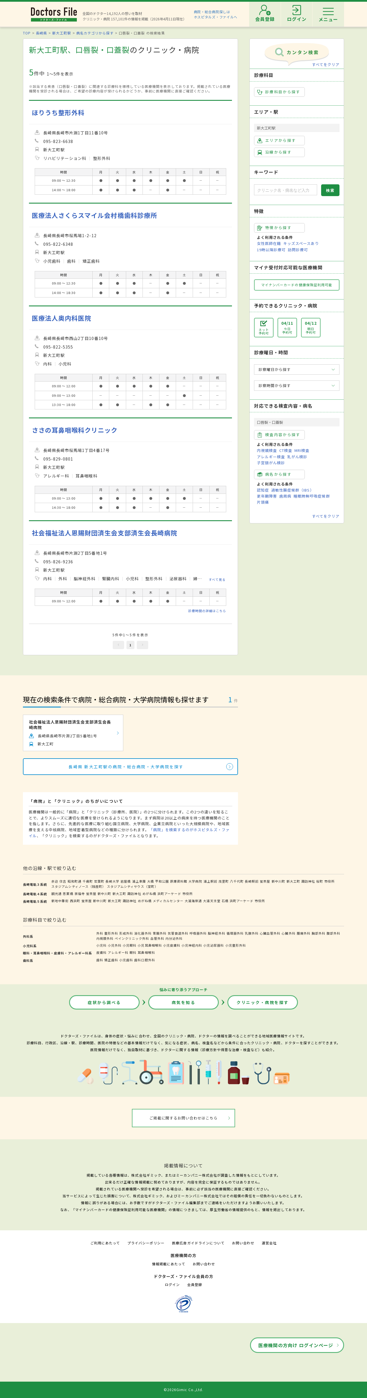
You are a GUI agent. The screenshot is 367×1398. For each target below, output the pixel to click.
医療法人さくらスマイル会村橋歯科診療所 (94, 215)
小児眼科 (129, 945)
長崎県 (41, 32)
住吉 (62, 881)
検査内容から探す (278, 435)
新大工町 (293, 881)
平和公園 (162, 881)
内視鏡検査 (267, 450)
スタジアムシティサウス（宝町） (132, 886)
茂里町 (223, 881)
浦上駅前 (210, 881)
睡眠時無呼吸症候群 (312, 496)
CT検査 (285, 450)
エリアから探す (276, 140)
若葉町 (99, 881)
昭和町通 (74, 881)
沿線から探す (274, 152)
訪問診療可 (298, 249)
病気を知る (184, 1002)
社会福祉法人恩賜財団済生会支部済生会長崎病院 (104, 532)
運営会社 (269, 1242)
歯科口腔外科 (144, 960)
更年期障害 (267, 496)
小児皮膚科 (171, 945)
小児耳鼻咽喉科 (150, 945)
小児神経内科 (191, 945)
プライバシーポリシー (146, 1242)
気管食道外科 (178, 933)
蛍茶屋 (265, 881)
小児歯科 (126, 960)
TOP (27, 32)
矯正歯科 (111, 960)
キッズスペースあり (301, 243)
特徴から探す (274, 228)
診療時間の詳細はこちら (207, 610)
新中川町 (278, 881)
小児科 (101, 945)
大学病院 (195, 881)
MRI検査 (301, 450)
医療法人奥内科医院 (61, 318)
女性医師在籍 (269, 243)
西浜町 (75, 900)
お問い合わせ (243, 1242)
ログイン (172, 1284)
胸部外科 (318, 933)
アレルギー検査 (271, 456)
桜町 (319, 881)
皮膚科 (101, 952)
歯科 (99, 960)
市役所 (329, 881)
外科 (99, 933)
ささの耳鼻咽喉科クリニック (75, 430)
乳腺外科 (252, 933)
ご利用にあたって (105, 1242)
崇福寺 (80, 893)
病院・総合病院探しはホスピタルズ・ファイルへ (216, 14)
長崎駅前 (252, 881)
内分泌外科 (174, 938)
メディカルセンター (168, 900)
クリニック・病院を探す (263, 1002)
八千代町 (237, 881)
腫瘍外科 (304, 933)
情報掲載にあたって (168, 1263)
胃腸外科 (160, 933)
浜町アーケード (169, 893)
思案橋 (68, 893)
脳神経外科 (216, 933)
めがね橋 (149, 893)
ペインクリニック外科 (132, 938)
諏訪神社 (308, 881)
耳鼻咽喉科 (146, 952)
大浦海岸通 (193, 900)
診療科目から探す (278, 92)
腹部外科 (333, 933)
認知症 (263, 490)
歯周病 (285, 496)
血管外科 (157, 938)
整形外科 (111, 933)
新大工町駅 (61, 32)
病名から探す (274, 474)
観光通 (56, 893)
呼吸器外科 (198, 933)
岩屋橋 (125, 881)
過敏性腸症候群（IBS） (292, 490)
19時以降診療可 (271, 249)
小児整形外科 (235, 945)
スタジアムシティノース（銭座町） (78, 886)
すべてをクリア (325, 64)
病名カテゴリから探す (95, 32)
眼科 (133, 952)
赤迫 (54, 881)
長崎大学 (112, 881)
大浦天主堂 (211, 900)
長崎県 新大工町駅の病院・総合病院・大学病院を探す (126, 766)
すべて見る (217, 579)
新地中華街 (60, 900)
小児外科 (115, 945)
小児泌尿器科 (213, 945)
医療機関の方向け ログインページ (295, 1345)
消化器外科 (142, 933)
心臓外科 (288, 933)
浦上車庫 (139, 881)
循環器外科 (235, 933)
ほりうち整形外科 (58, 112)
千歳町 (88, 881)
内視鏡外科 (105, 938)
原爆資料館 (178, 881)
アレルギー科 (118, 952)
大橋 (150, 881)
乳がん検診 (297, 456)
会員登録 (194, 1284)
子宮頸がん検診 (271, 462)
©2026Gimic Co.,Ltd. (183, 1389)
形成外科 (126, 933)
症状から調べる (104, 1002)
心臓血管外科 (270, 933)
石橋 (225, 900)
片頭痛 (263, 502)
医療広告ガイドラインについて (198, 1242)
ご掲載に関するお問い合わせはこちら (183, 1118)
